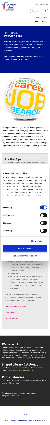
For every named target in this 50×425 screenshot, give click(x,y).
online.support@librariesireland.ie (20, 370)
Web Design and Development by (25, 420)
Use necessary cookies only (25, 256)
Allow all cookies (25, 248)
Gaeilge (45, 17)
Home (6, 33)
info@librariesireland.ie (10, 396)
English (37, 17)
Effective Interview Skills (15, 306)
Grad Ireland (10, 312)
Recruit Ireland (11, 318)
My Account (44, 5)
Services (14, 33)
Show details (36, 241)
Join (37, 5)
